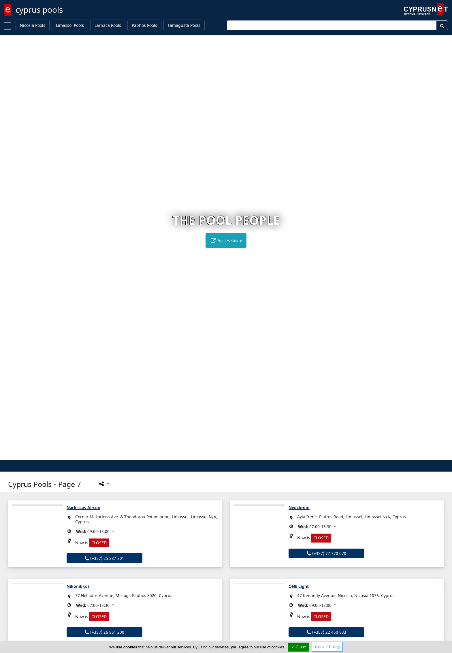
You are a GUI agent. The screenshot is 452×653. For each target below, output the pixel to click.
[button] (214, 454)
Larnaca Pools (108, 25)
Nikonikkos (78, 586)
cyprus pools (39, 9)
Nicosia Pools (32, 25)
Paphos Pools (144, 25)
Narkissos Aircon (83, 507)
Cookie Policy (327, 647)
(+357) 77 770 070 (326, 553)
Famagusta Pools (184, 25)
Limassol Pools (70, 25)
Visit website (226, 240)
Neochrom (299, 507)
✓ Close (298, 647)
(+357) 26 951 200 (104, 632)
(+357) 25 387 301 (104, 558)
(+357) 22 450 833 (326, 632)
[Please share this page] (104, 483)
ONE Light (299, 586)
